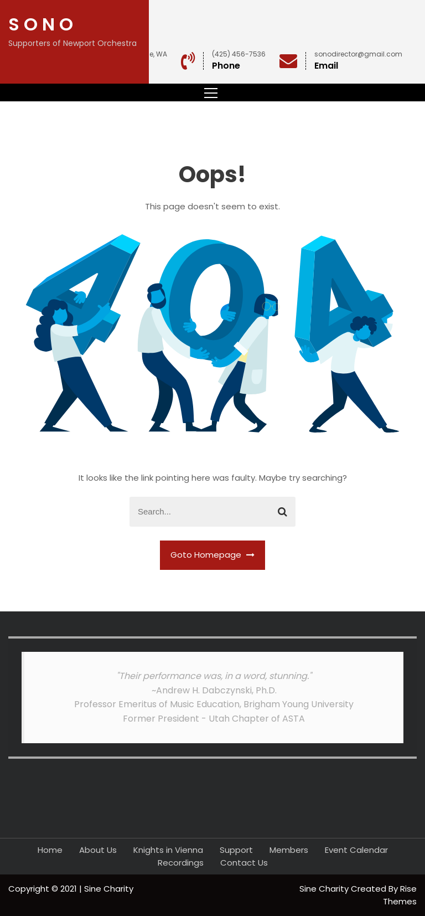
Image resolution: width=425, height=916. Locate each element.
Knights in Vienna (168, 850)
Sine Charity (325, 888)
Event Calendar (356, 850)
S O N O (40, 24)
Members (288, 850)
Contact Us (244, 862)
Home (50, 850)
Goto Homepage (212, 554)
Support (236, 850)
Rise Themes (400, 895)
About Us (98, 850)
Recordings (181, 862)
